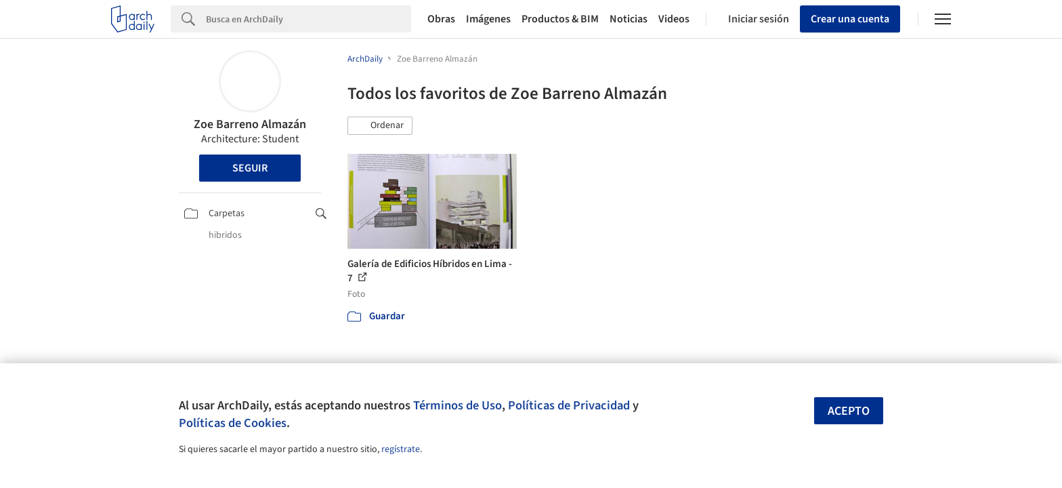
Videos (673, 19)
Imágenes (488, 19)
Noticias (628, 19)
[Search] (308, 19)
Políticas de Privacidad (569, 405)
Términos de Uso (457, 405)
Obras (441, 19)
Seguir (250, 168)
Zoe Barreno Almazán (250, 124)
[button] (379, 126)
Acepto (849, 411)
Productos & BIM (560, 19)
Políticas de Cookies (232, 423)
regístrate (400, 449)
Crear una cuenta (850, 19)
